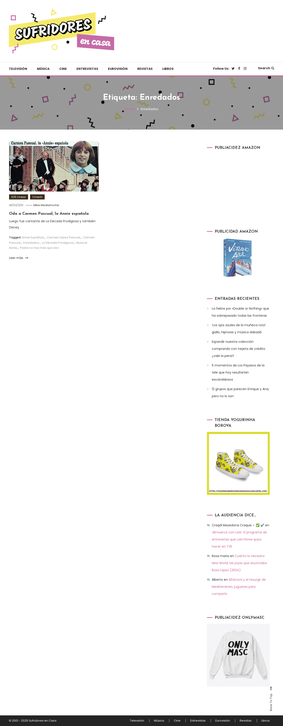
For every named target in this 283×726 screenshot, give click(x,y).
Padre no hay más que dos (39, 248)
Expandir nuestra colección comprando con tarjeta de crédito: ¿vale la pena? (239, 348)
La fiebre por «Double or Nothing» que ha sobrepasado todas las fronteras (240, 312)
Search (266, 68)
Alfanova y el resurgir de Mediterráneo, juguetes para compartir (239, 586)
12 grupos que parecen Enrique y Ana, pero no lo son (240, 392)
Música (43, 69)
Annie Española (33, 237)
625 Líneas (18, 197)
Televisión (18, 69)
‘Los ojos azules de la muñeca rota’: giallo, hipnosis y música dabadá (239, 328)
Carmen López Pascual (63, 237)
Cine (63, 69)
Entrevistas (87, 69)
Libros (168, 69)
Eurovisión (118, 69)
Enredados (31, 243)
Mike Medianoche (46, 205)
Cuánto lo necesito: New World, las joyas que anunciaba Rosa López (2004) (239, 563)
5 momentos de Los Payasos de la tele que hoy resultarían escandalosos (238, 372)
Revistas (145, 69)
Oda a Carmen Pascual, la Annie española (49, 214)
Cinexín (37, 197)
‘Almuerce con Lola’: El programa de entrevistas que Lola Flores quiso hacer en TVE (239, 539)
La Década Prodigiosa (58, 243)
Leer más (18, 258)
